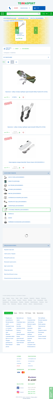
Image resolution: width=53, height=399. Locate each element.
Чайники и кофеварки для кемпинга (17, 222)
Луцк (9, 303)
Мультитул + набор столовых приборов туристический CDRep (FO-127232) (26, 127)
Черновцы (21, 301)
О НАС (29, 363)
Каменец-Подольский (38, 303)
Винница (4, 300)
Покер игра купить (8, 270)
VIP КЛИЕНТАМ (31, 361)
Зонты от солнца (42, 338)
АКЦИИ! (16, 8)
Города (15, 313)
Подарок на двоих (42, 330)
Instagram (20, 392)
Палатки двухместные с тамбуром (30, 332)
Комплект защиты (31, 324)
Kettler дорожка (42, 324)
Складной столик (31, 344)
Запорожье (26, 298)
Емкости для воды (11, 181)
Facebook (20, 388)
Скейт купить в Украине (9, 253)
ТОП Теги (21, 313)
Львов (21, 298)
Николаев (38, 298)
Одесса (12, 298)
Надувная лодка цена (9, 249)
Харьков (7, 298)
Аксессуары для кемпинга (14, 177)
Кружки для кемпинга (13, 189)
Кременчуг (27, 301)
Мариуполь (43, 298)
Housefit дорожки (21, 334)
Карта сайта (34, 397)
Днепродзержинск (14, 301)
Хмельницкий (40, 300)
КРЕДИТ (18, 365)
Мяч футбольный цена (9, 257)
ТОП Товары (28, 313)
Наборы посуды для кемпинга (15, 202)
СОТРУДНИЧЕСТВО (32, 358)
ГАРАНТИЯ (19, 363)
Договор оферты (26, 398)
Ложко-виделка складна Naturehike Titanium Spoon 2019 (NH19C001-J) (26, 162)
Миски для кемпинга (12, 193)
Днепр (17, 298)
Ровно (46, 300)
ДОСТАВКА (19, 358)
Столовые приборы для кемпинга (16, 210)
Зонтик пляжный (42, 336)
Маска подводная (21, 340)
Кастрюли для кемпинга (13, 185)
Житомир (30, 300)
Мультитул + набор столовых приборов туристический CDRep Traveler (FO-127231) (26, 91)
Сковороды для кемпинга (14, 206)
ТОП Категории (8, 313)
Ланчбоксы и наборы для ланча (15, 197)
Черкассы (25, 300)
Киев (4, 298)
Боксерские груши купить (10, 261)
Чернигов (19, 300)
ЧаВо (34, 313)
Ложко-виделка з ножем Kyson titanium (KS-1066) (20, 34)
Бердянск (25, 303)
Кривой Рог (32, 298)
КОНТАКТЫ (30, 365)
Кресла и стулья (9, 338)
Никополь (20, 303)
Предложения (40, 313)
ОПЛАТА (18, 361)
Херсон (9, 300)
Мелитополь (13, 303)
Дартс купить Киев (8, 266)
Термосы (9, 214)
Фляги (8, 218)
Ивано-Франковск (34, 301)
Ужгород (30, 303)
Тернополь (41, 301)
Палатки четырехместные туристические (31, 320)
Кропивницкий (6, 301)
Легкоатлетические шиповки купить (12, 278)
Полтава (14, 300)
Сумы (34, 300)
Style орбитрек (41, 318)
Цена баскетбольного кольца (10, 274)
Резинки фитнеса (31, 346)
